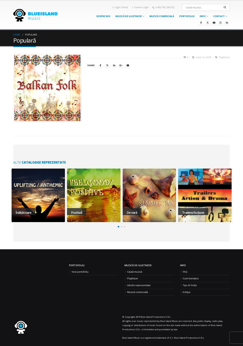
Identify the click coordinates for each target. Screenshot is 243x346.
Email (127, 65)
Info (203, 16)
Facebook (100, 65)
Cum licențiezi (191, 278)
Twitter (107, 65)
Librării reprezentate (139, 285)
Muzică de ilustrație (128, 16)
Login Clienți (120, 7)
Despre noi (103, 16)
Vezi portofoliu (80, 271)
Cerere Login (140, 7)
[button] (118, 226)
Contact (219, 16)
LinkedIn (114, 65)
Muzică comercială (161, 16)
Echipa (186, 292)
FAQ (185, 271)
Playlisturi (224, 57)
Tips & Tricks (190, 285)
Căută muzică (134, 271)
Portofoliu (187, 16)
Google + (121, 65)
